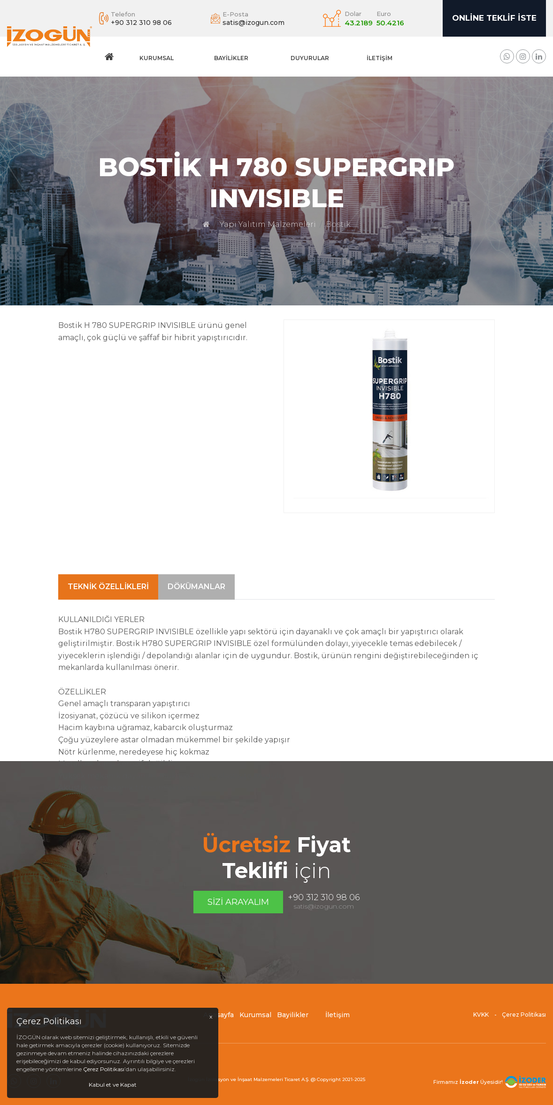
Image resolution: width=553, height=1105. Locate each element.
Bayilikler (231, 58)
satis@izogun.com (323, 906)
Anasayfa (218, 1021)
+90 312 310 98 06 (324, 897)
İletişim (379, 58)
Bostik (338, 224)
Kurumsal (156, 58)
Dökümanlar (196, 677)
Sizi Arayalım (238, 902)
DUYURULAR (310, 58)
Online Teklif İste (494, 18)
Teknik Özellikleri (108, 677)
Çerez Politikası (524, 1020)
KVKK (481, 1020)
